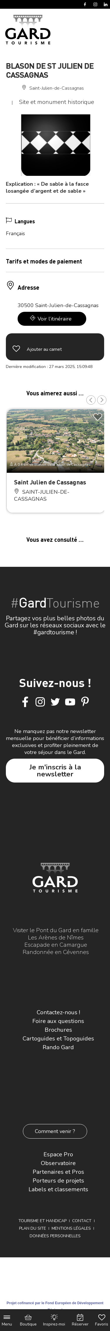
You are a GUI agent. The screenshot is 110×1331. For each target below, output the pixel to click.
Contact (82, 1221)
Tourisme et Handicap (42, 1221)
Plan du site (32, 1228)
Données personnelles (55, 1236)
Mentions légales (71, 1228)
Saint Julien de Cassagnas (50, 482)
